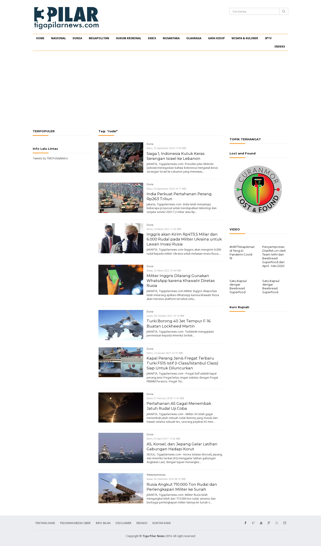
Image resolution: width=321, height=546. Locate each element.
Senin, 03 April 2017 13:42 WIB (163, 438)
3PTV (268, 38)
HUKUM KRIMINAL (128, 38)
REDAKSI (142, 523)
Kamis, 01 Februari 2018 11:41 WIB (165, 398)
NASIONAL (58, 38)
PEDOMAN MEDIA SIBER (75, 523)
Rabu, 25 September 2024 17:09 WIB (166, 148)
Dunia (150, 143)
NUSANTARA (171, 38)
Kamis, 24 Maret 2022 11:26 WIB (164, 229)
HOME (40, 38)
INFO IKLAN (103, 523)
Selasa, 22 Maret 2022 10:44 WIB (164, 270)
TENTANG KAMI (45, 523)
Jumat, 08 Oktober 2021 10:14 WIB (165, 315)
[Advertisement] (160, 90)
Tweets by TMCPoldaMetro (50, 158)
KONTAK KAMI (161, 523)
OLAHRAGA (193, 38)
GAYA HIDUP (216, 38)
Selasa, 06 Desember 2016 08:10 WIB (166, 479)
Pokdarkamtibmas (156, 474)
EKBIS (152, 38)
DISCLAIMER (123, 523)
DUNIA (77, 38)
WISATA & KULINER (245, 38)
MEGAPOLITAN (99, 38)
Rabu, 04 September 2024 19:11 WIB (166, 188)
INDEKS (279, 46)
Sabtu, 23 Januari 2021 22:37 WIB (165, 353)
